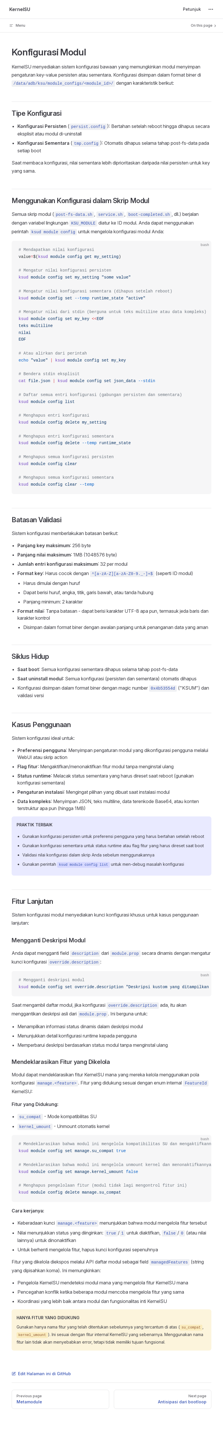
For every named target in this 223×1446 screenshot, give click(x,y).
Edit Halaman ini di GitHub (41, 1373)
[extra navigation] (210, 9)
